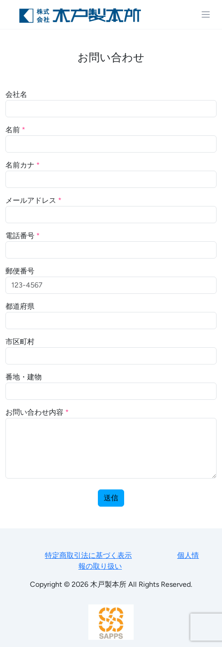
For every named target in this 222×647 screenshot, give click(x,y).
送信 (111, 498)
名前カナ (22, 165)
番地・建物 (23, 377)
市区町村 (19, 341)
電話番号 (22, 235)
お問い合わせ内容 (37, 412)
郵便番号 (19, 271)
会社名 (16, 94)
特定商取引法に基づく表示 (88, 555)
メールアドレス (33, 200)
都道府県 (19, 306)
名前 (15, 129)
